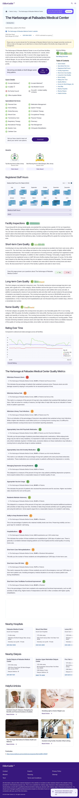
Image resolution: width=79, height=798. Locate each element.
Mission (5, 774)
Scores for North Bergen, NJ (66, 84)
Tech (4, 778)
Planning (30, 774)
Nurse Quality (61, 77)
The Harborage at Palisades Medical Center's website (21, 31)
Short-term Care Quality (64, 73)
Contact (5, 771)
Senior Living (13, 11)
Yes (59, 272)
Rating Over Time (62, 79)
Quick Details (61, 63)
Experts (29, 771)
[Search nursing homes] (72, 3)
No (67, 272)
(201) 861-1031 (11, 675)
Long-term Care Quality (64, 75)
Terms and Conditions (34, 778)
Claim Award (14, 169)
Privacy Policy (56, 771)
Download (68, 11)
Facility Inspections (63, 70)
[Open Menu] (75, 3)
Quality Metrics (62, 82)
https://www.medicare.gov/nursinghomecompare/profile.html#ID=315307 (27, 754)
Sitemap (54, 774)
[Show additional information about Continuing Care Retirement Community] (14, 87)
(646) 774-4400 (40, 675)
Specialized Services (63, 66)
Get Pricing (43, 71)
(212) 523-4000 (40, 645)
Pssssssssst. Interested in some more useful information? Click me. (64, 792)
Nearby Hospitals (62, 88)
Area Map (60, 86)
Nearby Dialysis (62, 91)
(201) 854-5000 (27, 35)
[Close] (75, 792)
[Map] (39, 609)
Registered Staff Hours (64, 68)
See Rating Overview (62, 56)
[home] (9, 3)
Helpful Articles (62, 93)
